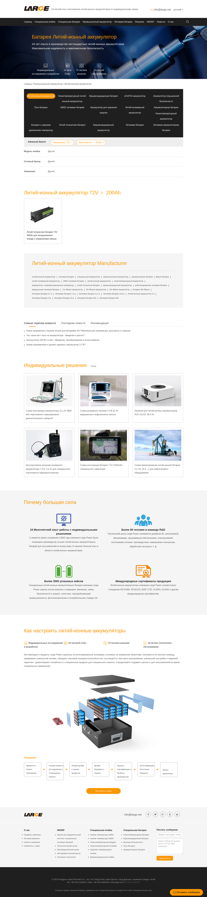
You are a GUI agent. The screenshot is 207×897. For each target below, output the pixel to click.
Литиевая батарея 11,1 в (89, 294)
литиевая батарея (66, 277)
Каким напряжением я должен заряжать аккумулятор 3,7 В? (56, 345)
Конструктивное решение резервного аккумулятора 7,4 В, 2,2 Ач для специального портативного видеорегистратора (48, 469)
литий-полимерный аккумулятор (46, 281)
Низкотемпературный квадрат (103, 842)
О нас (171, 22)
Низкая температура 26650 (102, 838)
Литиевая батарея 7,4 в (65, 294)
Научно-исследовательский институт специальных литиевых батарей (69, 838)
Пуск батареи (40, 107)
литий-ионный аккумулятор (43, 277)
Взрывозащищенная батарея (103, 96)
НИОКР (150, 22)
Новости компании (32, 842)
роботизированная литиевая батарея (151, 285)
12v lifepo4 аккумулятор (72, 289)
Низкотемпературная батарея (136, 835)
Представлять (165, 858)
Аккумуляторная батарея (166, 107)
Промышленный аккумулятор (97, 22)
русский (178, 9)
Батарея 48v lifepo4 (141, 289)
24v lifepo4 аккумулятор (96, 289)
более (93, 366)
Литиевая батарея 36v (86, 298)
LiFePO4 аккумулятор (134, 96)
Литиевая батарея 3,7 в (42, 294)
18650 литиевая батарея (72, 107)
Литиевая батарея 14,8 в (114, 294)
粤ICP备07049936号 (131, 882)
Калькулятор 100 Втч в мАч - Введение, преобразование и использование (63, 340)
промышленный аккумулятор (115, 277)
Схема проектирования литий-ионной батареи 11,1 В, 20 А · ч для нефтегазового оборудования (157, 469)
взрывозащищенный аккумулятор (117, 285)
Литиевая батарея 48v (109, 298)
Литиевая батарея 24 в (64, 298)
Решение (139, 22)
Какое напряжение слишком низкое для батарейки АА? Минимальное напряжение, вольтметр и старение (78, 331)
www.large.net (116, 882)
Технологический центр (67, 846)
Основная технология (66, 857)
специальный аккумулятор (88, 277)
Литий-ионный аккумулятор (77, 84)
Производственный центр (68, 850)
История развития (32, 838)
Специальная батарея (69, 22)
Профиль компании (32, 835)
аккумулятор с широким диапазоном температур (53, 285)
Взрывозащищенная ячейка (102, 857)
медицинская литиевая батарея (45, 289)
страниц (28, 22)
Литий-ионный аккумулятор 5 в (141, 294)
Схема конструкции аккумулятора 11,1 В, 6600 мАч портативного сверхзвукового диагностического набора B (49, 415)
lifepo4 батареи (162, 277)
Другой (51, 151)
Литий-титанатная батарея (72, 125)
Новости (161, 22)
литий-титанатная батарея (88, 285)
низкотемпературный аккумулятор (128, 281)
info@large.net (162, 9)
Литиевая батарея (123, 22)
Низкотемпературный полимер (103, 846)
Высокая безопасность (133, 842)
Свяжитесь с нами (32, 846)
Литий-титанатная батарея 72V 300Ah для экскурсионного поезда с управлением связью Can (42, 236)
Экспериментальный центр (68, 853)
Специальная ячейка (45, 22)
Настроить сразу (103, 791)
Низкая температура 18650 (102, 835)
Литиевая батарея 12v (41, 298)
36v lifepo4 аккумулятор (119, 289)
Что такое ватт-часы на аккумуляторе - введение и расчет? (56, 335)
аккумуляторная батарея (142, 277)
